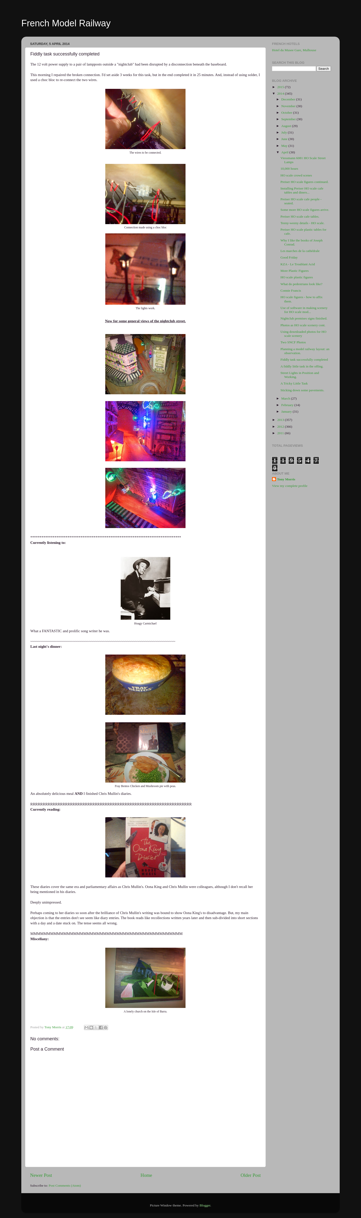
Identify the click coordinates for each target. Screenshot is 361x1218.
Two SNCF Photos (293, 342)
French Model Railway (66, 23)
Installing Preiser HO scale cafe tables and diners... (302, 190)
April (285, 152)
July (284, 132)
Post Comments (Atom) (65, 1185)
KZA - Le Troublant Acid (298, 264)
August (286, 126)
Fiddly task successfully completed (304, 359)
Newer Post (41, 1175)
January (287, 411)
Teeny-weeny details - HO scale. (303, 223)
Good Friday (289, 257)
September (289, 119)
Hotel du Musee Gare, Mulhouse (294, 50)
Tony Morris (286, 479)
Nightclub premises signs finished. (304, 318)
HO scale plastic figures (297, 277)
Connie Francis (291, 290)
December (288, 99)
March (286, 398)
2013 (281, 420)
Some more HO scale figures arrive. (305, 210)
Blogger (205, 1205)
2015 (281, 87)
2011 (281, 433)
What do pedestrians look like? (301, 284)
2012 (281, 426)
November (288, 106)
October (287, 112)
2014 (281, 93)
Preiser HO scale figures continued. (305, 182)
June (284, 139)
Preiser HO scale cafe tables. (300, 216)
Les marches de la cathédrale (300, 251)
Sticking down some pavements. (302, 390)
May (284, 146)
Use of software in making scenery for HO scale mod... (304, 310)
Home (146, 1175)
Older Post (251, 1175)
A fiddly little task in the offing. (302, 366)
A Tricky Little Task (294, 383)
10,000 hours (289, 168)
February (287, 405)
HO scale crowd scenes (296, 175)
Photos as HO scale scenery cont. (303, 325)
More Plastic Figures (295, 271)
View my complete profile (289, 486)
